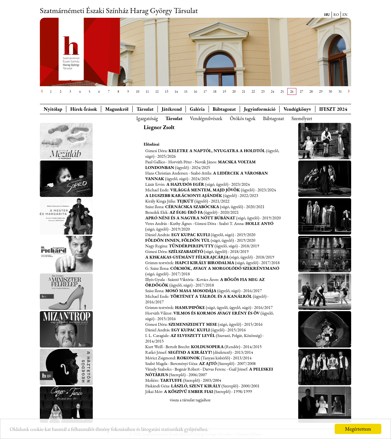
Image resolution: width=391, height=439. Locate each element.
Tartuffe (171, 380)
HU (327, 14)
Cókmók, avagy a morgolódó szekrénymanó (224, 268)
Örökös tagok (243, 118)
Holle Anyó (259, 223)
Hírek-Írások (83, 109)
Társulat (144, 109)
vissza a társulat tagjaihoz (190, 400)
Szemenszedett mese (192, 324)
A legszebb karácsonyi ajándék (183, 195)
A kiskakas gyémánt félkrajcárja (187, 257)
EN (344, 14)
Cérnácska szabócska (192, 206)
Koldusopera (207, 346)
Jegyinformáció (260, 109)
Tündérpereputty (191, 246)
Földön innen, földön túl (177, 240)
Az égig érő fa (186, 212)
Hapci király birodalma (204, 262)
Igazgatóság (147, 118)
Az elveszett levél (192, 335)
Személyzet (301, 118)
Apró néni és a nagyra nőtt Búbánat (190, 218)
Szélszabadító (185, 251)
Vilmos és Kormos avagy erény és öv (216, 313)
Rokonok (188, 358)
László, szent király (195, 386)
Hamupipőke (190, 307)
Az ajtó (208, 363)
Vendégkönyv (297, 109)
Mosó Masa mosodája (190, 290)
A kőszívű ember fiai (188, 391)
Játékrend (172, 109)
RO (336, 14)
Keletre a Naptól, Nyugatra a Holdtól (216, 150)
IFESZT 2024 (333, 109)
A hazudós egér (185, 184)
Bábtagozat (273, 118)
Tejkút (185, 201)
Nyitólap (53, 109)
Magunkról (117, 109)
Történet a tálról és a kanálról (211, 296)
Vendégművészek (206, 118)
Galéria (197, 109)
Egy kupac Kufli (190, 234)
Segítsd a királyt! (190, 352)
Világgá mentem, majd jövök (205, 190)
